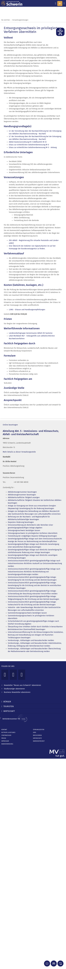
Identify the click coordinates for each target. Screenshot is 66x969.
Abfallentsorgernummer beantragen (22, 492)
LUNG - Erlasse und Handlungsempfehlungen (27, 310)
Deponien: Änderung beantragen (21, 522)
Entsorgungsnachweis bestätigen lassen (24, 530)
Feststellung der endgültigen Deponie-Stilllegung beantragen (32, 536)
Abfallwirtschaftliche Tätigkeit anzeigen (24, 497)
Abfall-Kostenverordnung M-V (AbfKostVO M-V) (28, 142)
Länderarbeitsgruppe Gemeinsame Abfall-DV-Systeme (30, 333)
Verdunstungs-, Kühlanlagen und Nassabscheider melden (31, 640)
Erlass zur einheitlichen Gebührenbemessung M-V (29, 145)
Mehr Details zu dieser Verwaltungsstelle (19, 452)
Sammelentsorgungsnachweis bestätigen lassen (27, 613)
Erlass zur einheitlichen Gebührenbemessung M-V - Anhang (33, 147)
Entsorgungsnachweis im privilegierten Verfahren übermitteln (32, 533)
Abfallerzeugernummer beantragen (22, 495)
